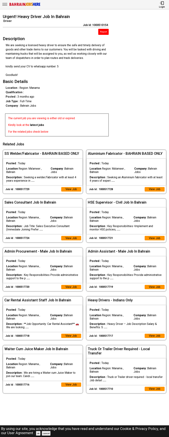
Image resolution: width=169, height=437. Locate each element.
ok (38, 433)
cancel (46, 433)
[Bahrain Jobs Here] (25, 5)
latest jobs (37, 125)
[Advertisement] (141, 76)
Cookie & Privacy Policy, (140, 429)
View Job (71, 188)
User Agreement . (21, 433)
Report (103, 31)
